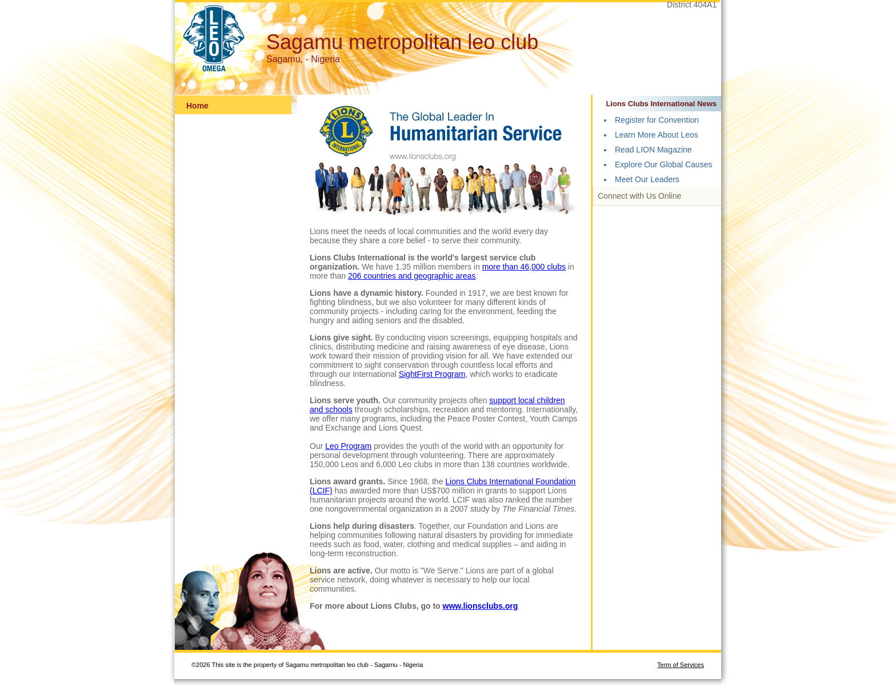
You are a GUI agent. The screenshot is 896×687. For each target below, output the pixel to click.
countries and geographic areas (419, 275)
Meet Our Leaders (647, 179)
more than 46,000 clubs (524, 266)
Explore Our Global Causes (663, 164)
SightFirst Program (432, 374)
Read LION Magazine (653, 149)
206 (355, 275)
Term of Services (680, 664)
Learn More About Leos (656, 134)
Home (197, 105)
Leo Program (348, 446)
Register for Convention (657, 119)
